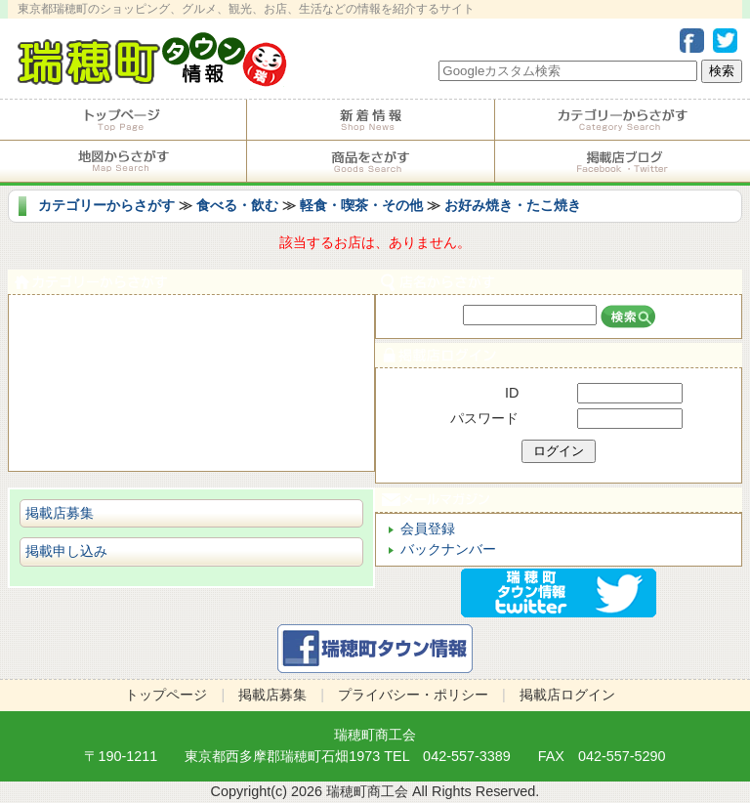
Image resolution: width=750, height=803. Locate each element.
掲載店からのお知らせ (370, 120)
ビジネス (191, 449)
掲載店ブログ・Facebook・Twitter (622, 161)
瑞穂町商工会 (375, 734)
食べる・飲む (237, 205)
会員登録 (427, 528)
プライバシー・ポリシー (413, 694)
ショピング (191, 405)
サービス (191, 361)
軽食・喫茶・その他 (361, 205)
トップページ (123, 120)
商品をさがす (370, 161)
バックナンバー (448, 549)
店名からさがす (558, 282)
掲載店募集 (59, 513)
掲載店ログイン (558, 355)
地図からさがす (123, 161)
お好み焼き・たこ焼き (512, 205)
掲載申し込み (66, 551)
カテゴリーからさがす (622, 120)
